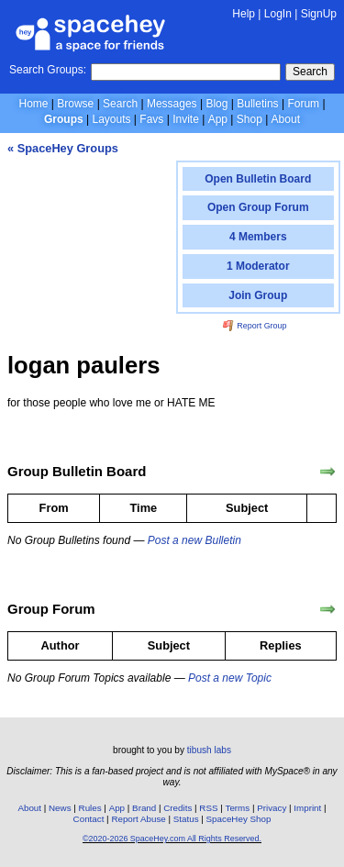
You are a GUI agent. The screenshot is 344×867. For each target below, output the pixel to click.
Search (310, 71)
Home (33, 103)
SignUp (319, 13)
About (286, 119)
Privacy (271, 808)
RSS (208, 808)
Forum (303, 103)
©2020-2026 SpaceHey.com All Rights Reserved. (172, 838)
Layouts (112, 119)
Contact (89, 819)
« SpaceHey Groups (62, 148)
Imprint (307, 808)
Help (243, 13)
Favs (151, 119)
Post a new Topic (230, 678)
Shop (249, 119)
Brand (144, 808)
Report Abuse (138, 819)
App (217, 119)
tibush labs (209, 750)
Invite (185, 119)
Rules (90, 808)
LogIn (278, 13)
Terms (238, 808)
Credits (177, 808)
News (60, 808)
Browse (75, 103)
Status (186, 819)
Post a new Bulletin (194, 540)
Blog (216, 103)
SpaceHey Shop (239, 819)
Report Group (255, 325)
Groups (63, 119)
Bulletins (257, 103)
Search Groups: (47, 69)
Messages (172, 103)
